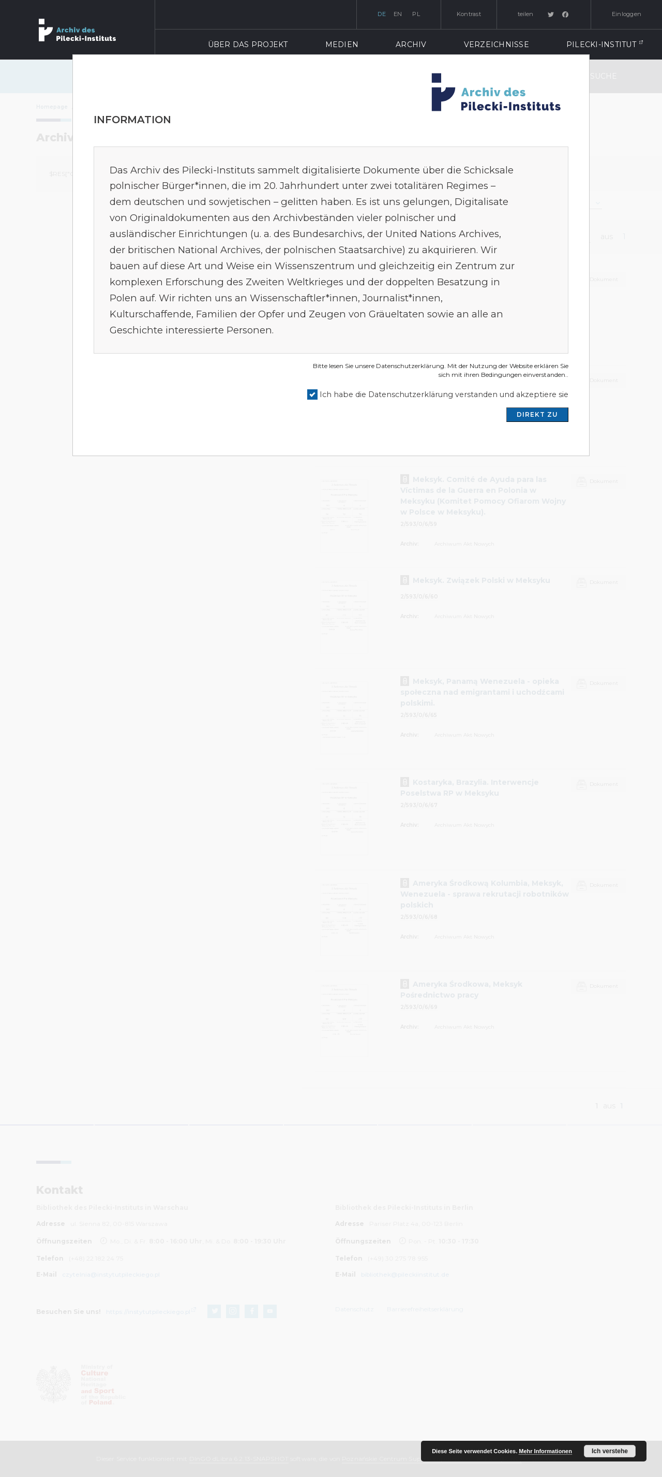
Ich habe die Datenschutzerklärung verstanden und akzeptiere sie (444, 394)
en (398, 14)
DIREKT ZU (537, 414)
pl (416, 14)
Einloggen (626, 14)
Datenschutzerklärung (410, 366)
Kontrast (469, 14)
